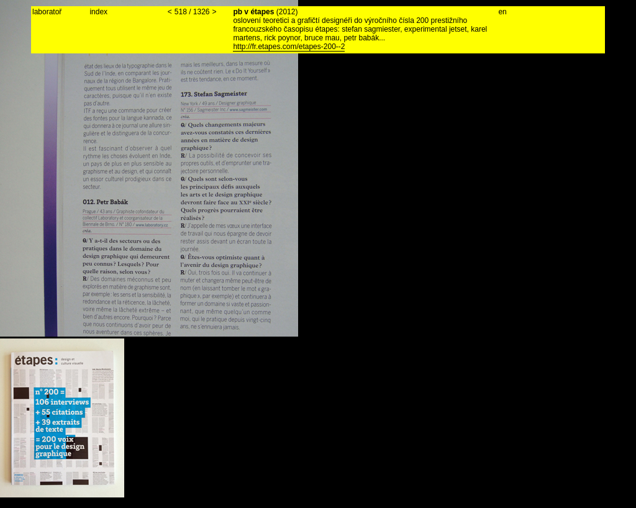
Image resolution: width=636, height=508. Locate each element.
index (98, 11)
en (502, 11)
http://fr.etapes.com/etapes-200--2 (289, 46)
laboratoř (46, 11)
